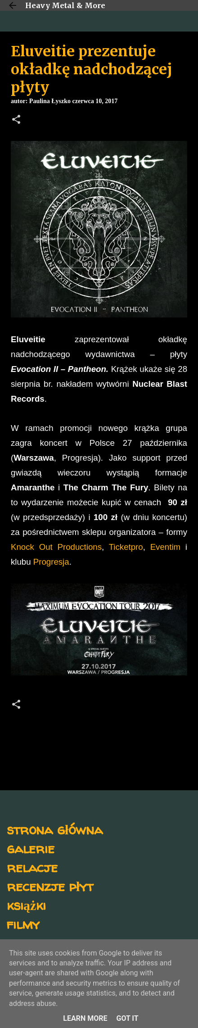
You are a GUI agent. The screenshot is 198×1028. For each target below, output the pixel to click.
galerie (30, 848)
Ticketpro (126, 547)
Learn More (85, 1018)
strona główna (55, 829)
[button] (16, 120)
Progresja (51, 561)
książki (26, 905)
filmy (23, 924)
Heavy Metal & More (65, 5)
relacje (32, 867)
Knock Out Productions (56, 547)
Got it (127, 1018)
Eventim (165, 547)
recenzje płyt (50, 886)
